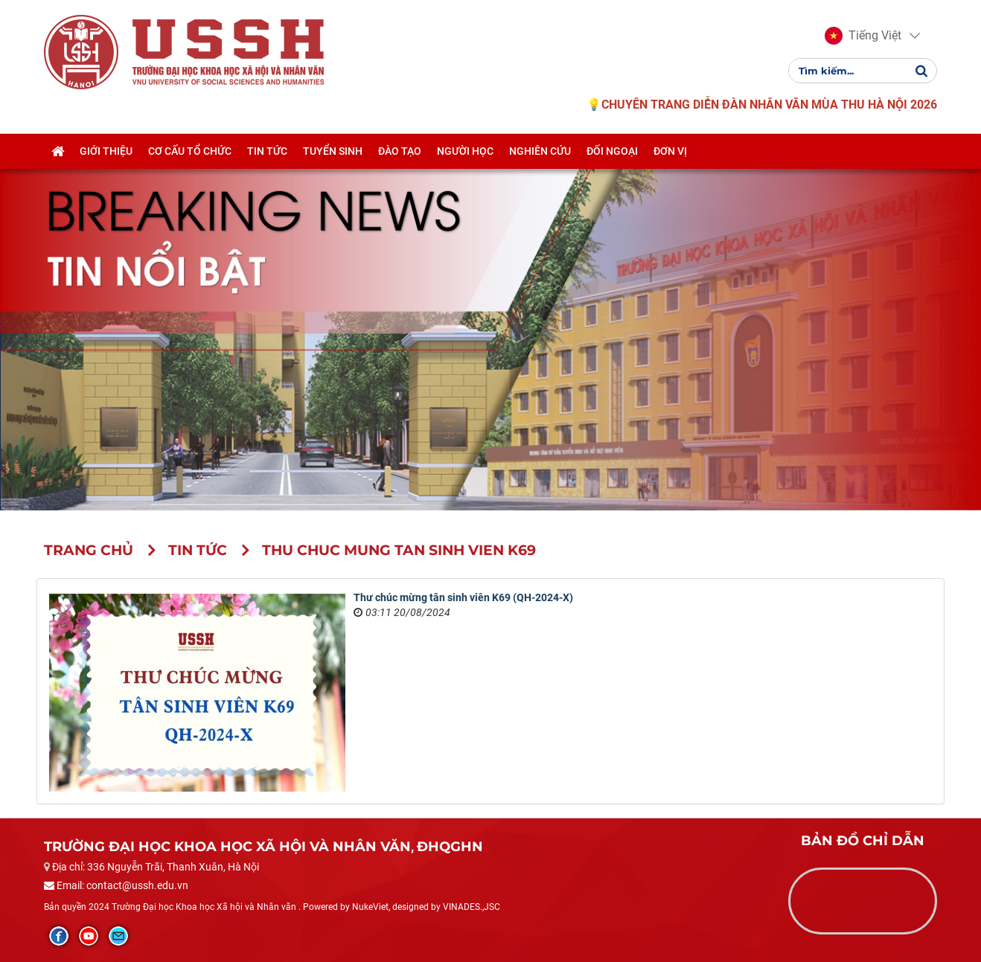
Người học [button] (465, 151)
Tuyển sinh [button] (332, 151)
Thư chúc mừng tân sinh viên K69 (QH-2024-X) (463, 597)
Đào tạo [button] (399, 151)
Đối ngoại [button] (612, 151)
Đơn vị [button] (670, 151)
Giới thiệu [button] (106, 151)
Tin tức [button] (267, 151)
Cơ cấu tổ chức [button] (189, 151)
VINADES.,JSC (471, 907)
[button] (863, 36)
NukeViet (370, 907)
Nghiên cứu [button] (540, 151)
